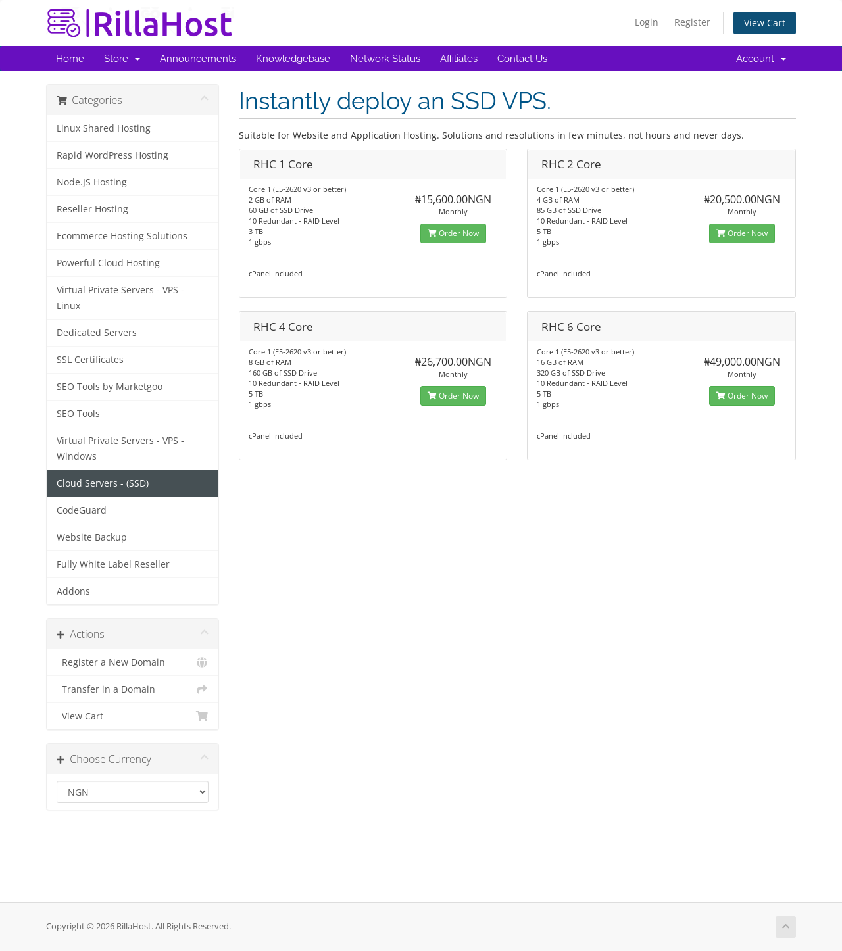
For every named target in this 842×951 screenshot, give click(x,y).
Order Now (453, 233)
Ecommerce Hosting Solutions (122, 236)
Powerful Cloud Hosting (108, 263)
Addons (73, 591)
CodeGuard (82, 510)
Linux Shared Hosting (104, 128)
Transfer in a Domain (133, 689)
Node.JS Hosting (92, 182)
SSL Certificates (90, 360)
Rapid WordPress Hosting (112, 155)
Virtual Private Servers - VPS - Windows (120, 448)
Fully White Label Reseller (113, 564)
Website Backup (92, 537)
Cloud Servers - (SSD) (103, 483)
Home (70, 58)
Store (122, 58)
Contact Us (522, 58)
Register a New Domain (133, 662)
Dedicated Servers (97, 333)
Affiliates (459, 58)
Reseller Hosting (92, 209)
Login (646, 22)
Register (692, 22)
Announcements (198, 58)
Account (761, 58)
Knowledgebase (293, 58)
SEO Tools (78, 414)
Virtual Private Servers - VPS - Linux (120, 298)
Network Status (385, 58)
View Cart (764, 22)
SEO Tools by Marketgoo (109, 387)
